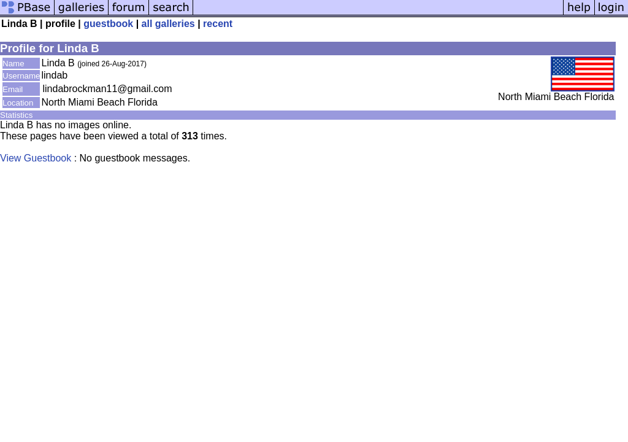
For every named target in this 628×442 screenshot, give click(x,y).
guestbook (108, 23)
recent (217, 23)
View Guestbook (35, 158)
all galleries (168, 23)
